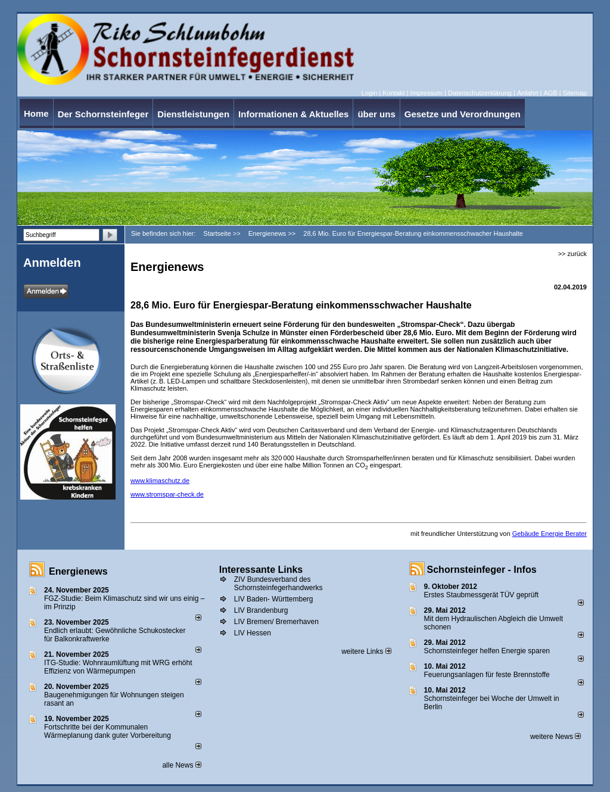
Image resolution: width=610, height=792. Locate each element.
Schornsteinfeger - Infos (482, 570)
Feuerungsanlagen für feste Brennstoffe (487, 675)
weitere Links (366, 651)
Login (369, 92)
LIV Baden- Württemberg (273, 599)
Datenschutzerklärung (480, 92)
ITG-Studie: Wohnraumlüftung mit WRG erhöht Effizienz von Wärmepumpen (118, 667)
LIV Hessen (252, 633)
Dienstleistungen (193, 114)
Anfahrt (527, 92)
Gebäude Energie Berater (549, 533)
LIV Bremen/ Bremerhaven (276, 622)
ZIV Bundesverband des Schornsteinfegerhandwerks (278, 583)
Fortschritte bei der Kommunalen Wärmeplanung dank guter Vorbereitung (107, 731)
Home (36, 113)
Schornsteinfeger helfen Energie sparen (487, 651)
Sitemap (575, 92)
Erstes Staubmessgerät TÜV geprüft (481, 595)
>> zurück (572, 253)
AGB (550, 92)
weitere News (555, 736)
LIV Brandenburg (261, 610)
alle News (181, 765)
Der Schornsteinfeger (103, 114)
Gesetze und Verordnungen (462, 114)
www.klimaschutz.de (159, 480)
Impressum (426, 92)
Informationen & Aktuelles (293, 114)
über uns (376, 114)
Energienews (78, 571)
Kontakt (393, 92)
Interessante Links (261, 570)
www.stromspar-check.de (167, 494)
